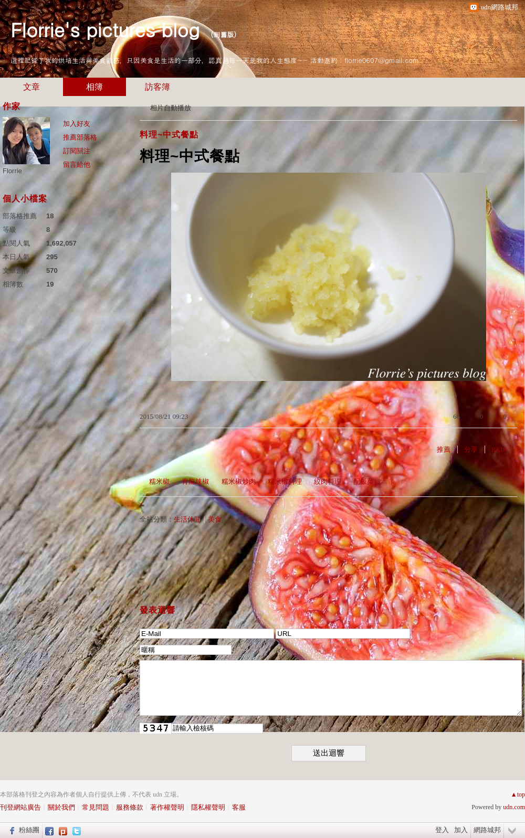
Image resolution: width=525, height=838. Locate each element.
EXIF (499, 449)
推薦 (443, 449)
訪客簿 (157, 86)
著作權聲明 (167, 807)
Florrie (12, 171)
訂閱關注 (76, 151)
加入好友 (76, 124)
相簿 (94, 86)
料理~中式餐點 (169, 134)
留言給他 (76, 164)
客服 (239, 807)
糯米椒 (159, 481)
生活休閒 (187, 519)
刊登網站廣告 (20, 807)
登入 (442, 830)
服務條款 (129, 807)
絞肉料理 (327, 481)
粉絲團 (29, 830)
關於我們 (61, 807)
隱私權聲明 (208, 807)
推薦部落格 (80, 137)
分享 (471, 449)
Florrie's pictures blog (105, 29)
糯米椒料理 (285, 481)
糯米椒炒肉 (239, 481)
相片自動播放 (170, 108)
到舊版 (223, 34)
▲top (518, 794)
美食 (215, 519)
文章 (31, 86)
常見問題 (95, 807)
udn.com (514, 807)
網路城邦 (487, 830)
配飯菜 (363, 481)
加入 (461, 830)
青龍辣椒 (195, 481)
